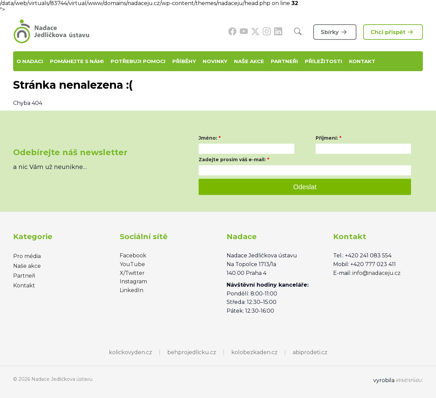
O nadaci (30, 61)
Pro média (27, 256)
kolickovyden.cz (130, 352)
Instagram (133, 281)
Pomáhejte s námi (77, 61)
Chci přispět (393, 32)
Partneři (284, 61)
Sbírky (335, 32)
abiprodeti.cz (310, 352)
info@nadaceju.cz (376, 273)
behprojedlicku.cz (191, 352)
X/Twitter (132, 273)
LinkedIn (131, 290)
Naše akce (249, 61)
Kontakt (362, 61)
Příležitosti (323, 61)
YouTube (132, 264)
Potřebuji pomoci (138, 61)
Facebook (133, 255)
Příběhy (184, 61)
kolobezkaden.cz (254, 352)
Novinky (215, 61)
